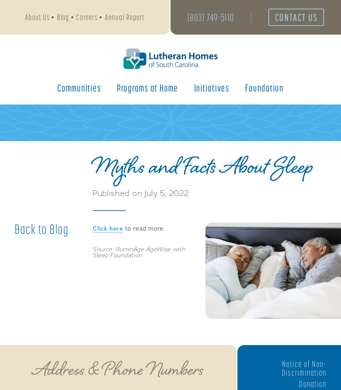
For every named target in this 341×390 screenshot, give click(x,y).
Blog (63, 17)
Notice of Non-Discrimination (304, 368)
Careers (87, 17)
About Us (37, 17)
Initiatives (211, 88)
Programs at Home (147, 88)
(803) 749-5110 (210, 17)
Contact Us (296, 17)
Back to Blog (42, 229)
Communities (79, 88)
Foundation (264, 88)
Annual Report (125, 17)
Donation (312, 384)
